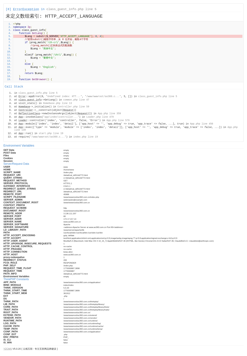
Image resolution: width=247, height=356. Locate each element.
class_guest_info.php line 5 (71, 9)
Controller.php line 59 (73, 106)
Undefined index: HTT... (63, 96)
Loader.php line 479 (100, 117)
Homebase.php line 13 (57, 103)
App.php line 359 (109, 113)
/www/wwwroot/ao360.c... (102, 96)
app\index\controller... (61, 117)
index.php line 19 (85, 136)
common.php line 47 (76, 99)
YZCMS (7, 348)
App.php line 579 (118, 120)
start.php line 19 (51, 133)
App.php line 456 (201, 123)
